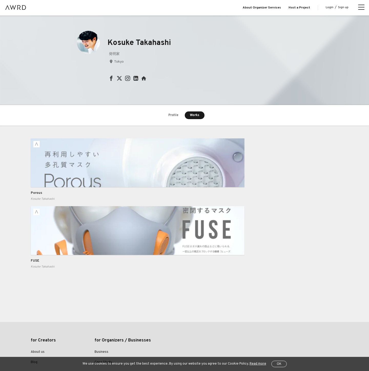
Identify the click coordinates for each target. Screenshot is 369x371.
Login (329, 7)
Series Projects (43, 327)
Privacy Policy (118, 350)
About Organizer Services (262, 8)
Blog (34, 296)
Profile (173, 115)
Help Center (62, 350)
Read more (258, 364)
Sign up (343, 7)
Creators (38, 317)
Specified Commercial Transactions (161, 350)
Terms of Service (89, 350)
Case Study (103, 296)
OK (279, 364)
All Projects (39, 350)
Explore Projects (43, 306)
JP (283, 350)
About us (38, 285)
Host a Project (299, 8)
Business (101, 285)
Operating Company (207, 350)
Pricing (100, 306)
